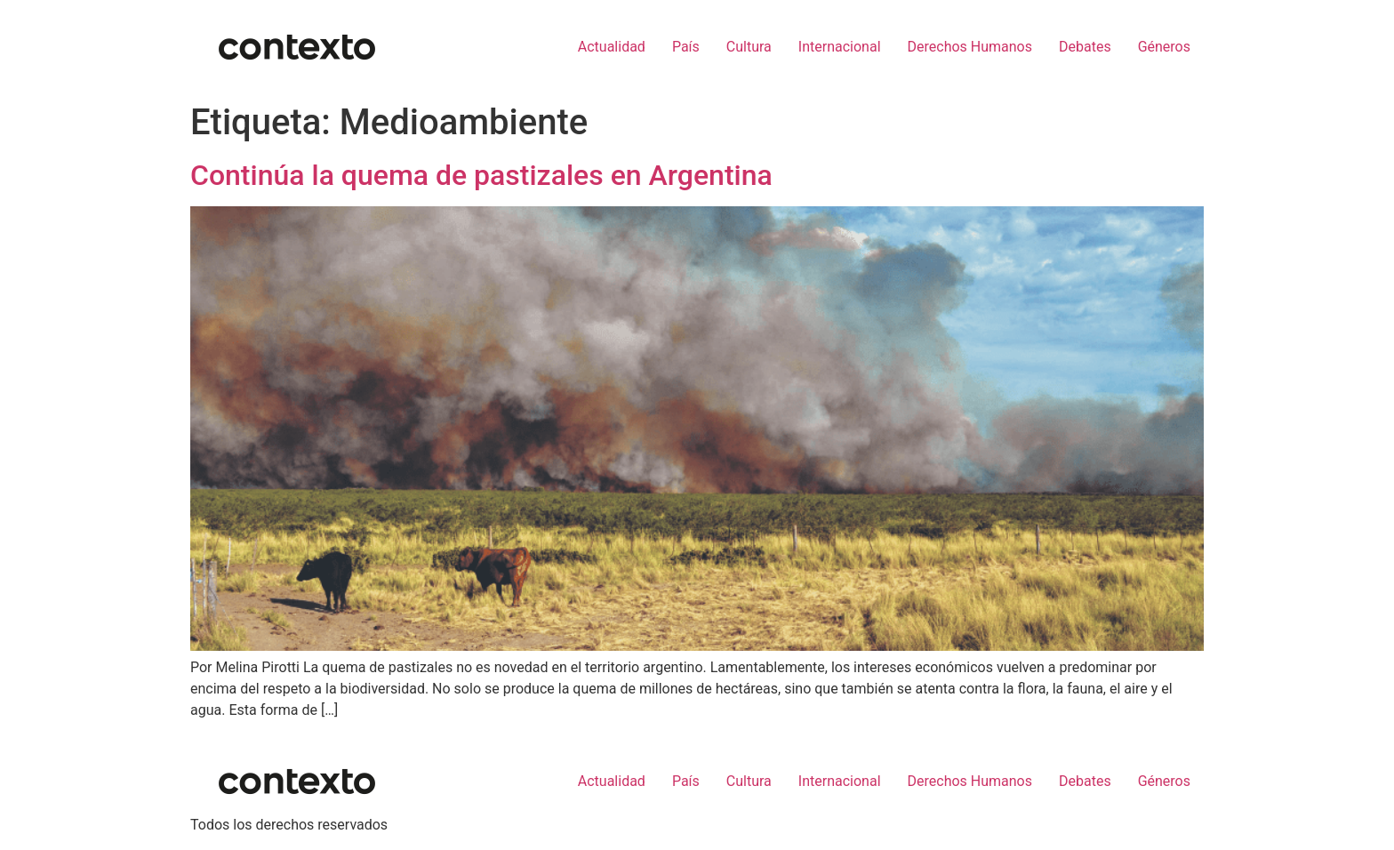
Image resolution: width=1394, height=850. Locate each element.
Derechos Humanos (970, 46)
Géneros (1164, 46)
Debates (1085, 46)
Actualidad (611, 46)
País (686, 46)
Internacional (839, 46)
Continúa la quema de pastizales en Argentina (481, 175)
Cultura (749, 46)
